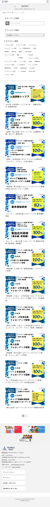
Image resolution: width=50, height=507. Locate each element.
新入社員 (31, 55)
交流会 (34, 48)
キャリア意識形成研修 (24, 48)
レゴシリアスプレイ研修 (10, 61)
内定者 (30, 61)
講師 (18, 55)
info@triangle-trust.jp (17, 464)
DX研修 (15, 68)
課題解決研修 (8, 68)
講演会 (20, 51)
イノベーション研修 (32, 64)
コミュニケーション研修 (10, 48)
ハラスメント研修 (9, 45)
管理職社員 (37, 61)
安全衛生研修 (23, 68)
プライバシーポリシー (9, 472)
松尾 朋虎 (20, 57)
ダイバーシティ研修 (9, 55)
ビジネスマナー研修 (21, 45)
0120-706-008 (16, 467)
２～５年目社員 (21, 64)
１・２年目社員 (22, 71)
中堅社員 (14, 51)
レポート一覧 (10, 12)
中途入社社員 (28, 51)
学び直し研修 (32, 71)
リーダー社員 (22, 61)
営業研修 (7, 51)
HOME (3, 12)
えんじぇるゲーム (33, 45)
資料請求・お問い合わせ (9, 483)
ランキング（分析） (9, 74)
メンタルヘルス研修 (9, 64)
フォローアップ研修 (33, 58)
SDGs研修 (32, 68)
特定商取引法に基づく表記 (10, 488)
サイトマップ (6, 477)
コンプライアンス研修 (10, 71)
